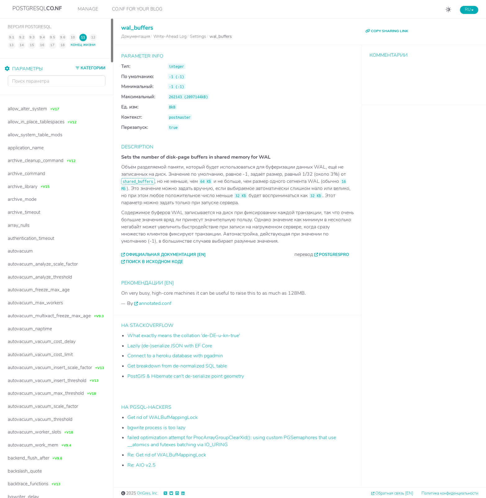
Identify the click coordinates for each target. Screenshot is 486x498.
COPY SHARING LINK (386, 31)
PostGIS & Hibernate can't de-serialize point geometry (185, 376)
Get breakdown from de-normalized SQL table (177, 366)
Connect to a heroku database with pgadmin (175, 355)
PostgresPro (334, 255)
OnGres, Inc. (147, 493)
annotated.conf (155, 303)
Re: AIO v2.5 (141, 465)
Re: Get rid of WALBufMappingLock (166, 455)
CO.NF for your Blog (137, 9)
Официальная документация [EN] (166, 255)
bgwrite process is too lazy (156, 427)
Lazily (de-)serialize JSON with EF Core (169, 345)
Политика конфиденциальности (450, 493)
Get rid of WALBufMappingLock (162, 417)
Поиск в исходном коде (154, 262)
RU (469, 9)
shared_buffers (138, 181)
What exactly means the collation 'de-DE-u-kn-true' (183, 335)
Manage (88, 9)
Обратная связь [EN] (394, 493)
